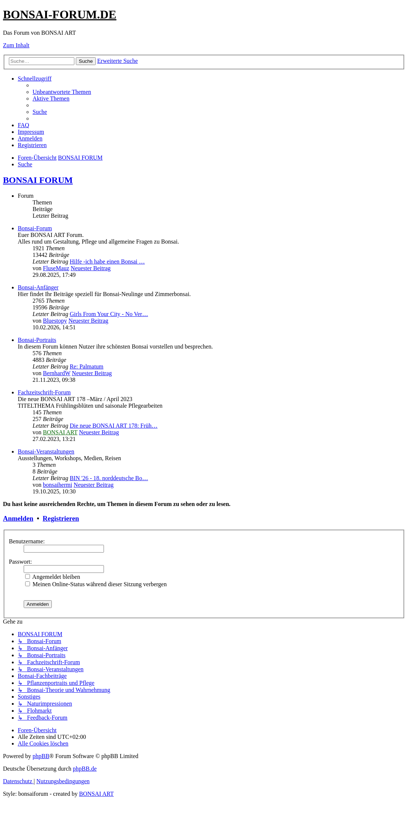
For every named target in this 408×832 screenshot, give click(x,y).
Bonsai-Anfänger (38, 287)
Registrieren (61, 518)
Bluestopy (55, 320)
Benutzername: (27, 541)
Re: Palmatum (86, 366)
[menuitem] (62, 92)
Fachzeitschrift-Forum (44, 392)
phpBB (41, 756)
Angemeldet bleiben (52, 577)
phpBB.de (85, 768)
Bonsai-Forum (35, 228)
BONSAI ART (60, 432)
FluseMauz (56, 268)
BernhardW (56, 373)
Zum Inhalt (16, 45)
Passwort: (20, 561)
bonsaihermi (57, 485)
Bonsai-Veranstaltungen (46, 451)
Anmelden (18, 518)
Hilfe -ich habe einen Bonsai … (107, 261)
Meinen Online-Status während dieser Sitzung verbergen (96, 584)
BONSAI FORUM (38, 180)
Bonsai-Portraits (37, 340)
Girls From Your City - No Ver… (109, 314)
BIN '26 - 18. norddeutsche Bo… (109, 478)
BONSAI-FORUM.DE (60, 14)
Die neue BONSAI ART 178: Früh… (113, 425)
